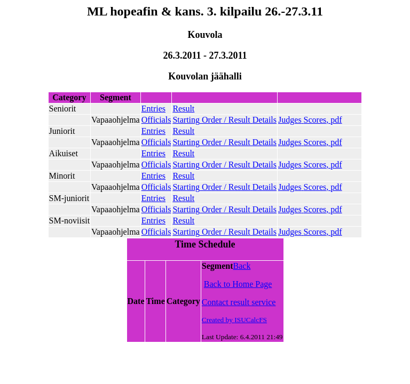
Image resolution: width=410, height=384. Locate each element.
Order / (224, 119)
